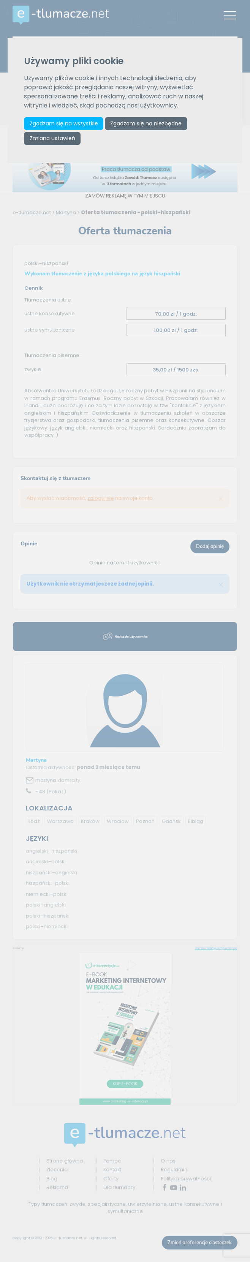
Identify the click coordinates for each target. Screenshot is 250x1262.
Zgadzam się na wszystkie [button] (64, 123)
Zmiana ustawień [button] (52, 138)
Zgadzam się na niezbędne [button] (146, 123)
